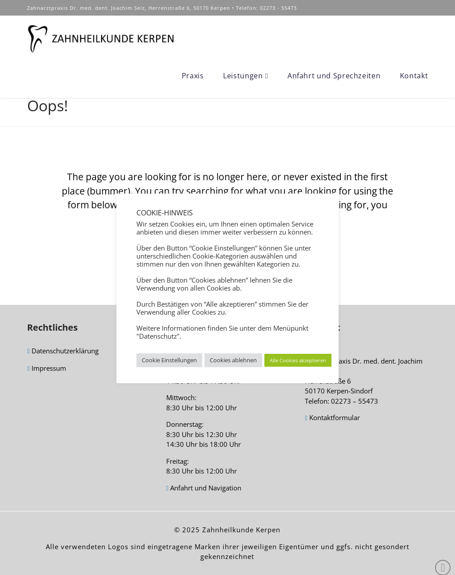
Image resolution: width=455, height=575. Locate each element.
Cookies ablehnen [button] (233, 360)
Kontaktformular (332, 418)
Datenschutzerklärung (62, 351)
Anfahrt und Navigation (203, 488)
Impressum (46, 369)
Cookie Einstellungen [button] (169, 360)
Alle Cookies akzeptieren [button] (298, 360)
